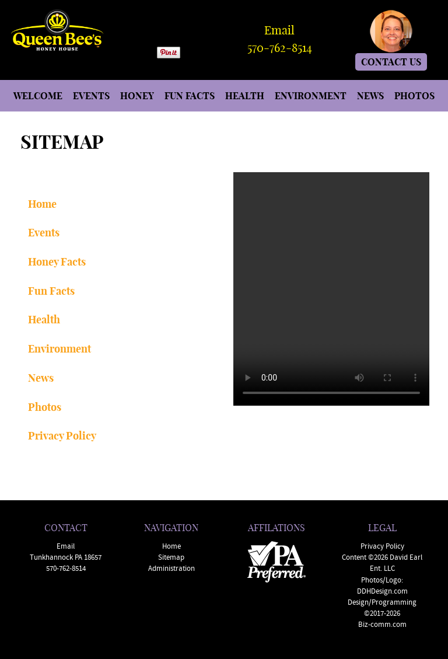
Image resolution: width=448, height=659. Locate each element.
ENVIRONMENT (310, 96)
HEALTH (244, 96)
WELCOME (37, 96)
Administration (171, 569)
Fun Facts (51, 291)
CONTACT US (391, 62)
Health (44, 319)
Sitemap (171, 558)
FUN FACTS (189, 96)
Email (279, 29)
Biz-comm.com (382, 625)
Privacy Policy (62, 435)
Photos (44, 407)
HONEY (137, 96)
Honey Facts (57, 261)
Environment (59, 348)
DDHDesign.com (382, 591)
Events (44, 232)
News (41, 378)
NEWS (370, 96)
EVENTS (91, 96)
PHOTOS (414, 96)
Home (42, 204)
